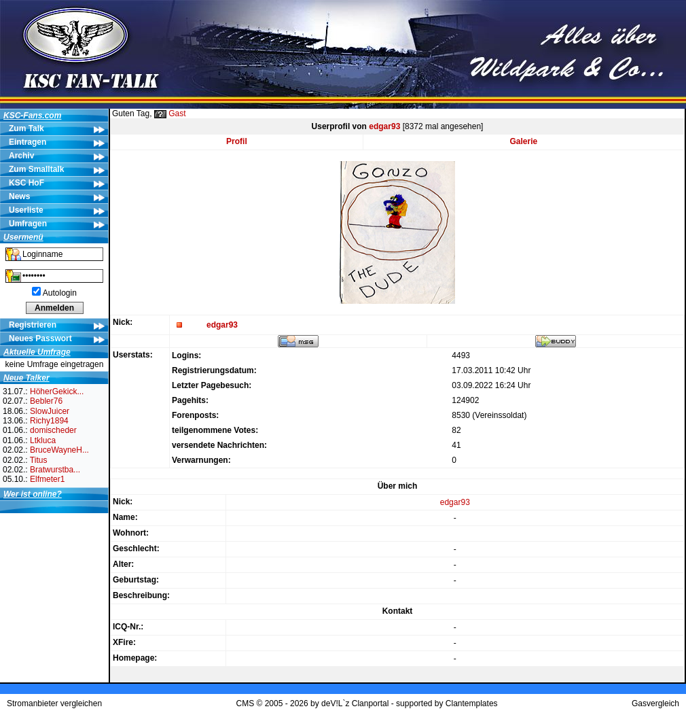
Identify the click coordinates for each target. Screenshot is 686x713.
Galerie (524, 141)
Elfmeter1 (47, 479)
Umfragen (28, 223)
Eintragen (27, 142)
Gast (176, 113)
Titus (39, 460)
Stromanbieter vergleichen (54, 703)
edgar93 (384, 126)
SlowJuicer (49, 411)
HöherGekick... (57, 391)
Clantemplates (472, 703)
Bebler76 (46, 401)
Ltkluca (43, 440)
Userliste (26, 210)
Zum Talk (26, 128)
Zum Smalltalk (36, 169)
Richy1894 (49, 420)
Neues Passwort (40, 338)
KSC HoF (26, 183)
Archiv (21, 155)
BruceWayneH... (59, 450)
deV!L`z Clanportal (355, 703)
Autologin (60, 293)
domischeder (53, 430)
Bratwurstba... (55, 469)
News (19, 196)
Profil (236, 141)
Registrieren (32, 325)
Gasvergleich (655, 703)
